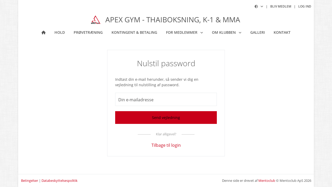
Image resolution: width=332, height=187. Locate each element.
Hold (59, 32)
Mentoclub (266, 180)
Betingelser (29, 180)
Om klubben (224, 32)
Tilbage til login (166, 145)
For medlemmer (182, 32)
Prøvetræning (88, 32)
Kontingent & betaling (134, 32)
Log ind (304, 6)
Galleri (257, 32)
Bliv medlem (280, 6)
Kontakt (282, 32)
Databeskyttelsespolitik (60, 180)
